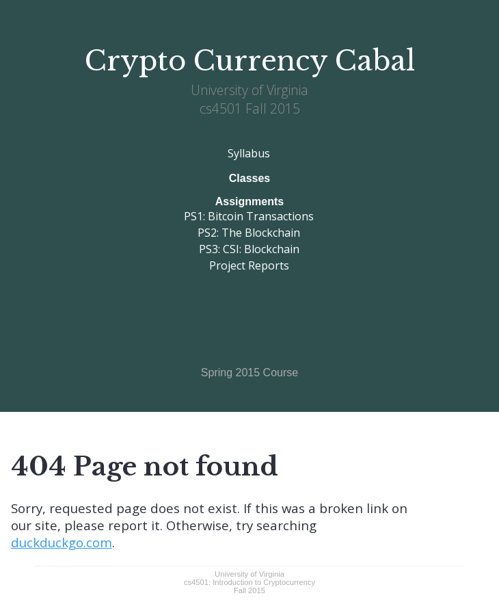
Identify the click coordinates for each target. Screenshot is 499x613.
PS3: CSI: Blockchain (249, 249)
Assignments (249, 201)
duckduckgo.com (61, 542)
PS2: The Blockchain (249, 232)
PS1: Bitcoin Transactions (249, 216)
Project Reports (249, 265)
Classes (250, 178)
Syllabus (249, 153)
